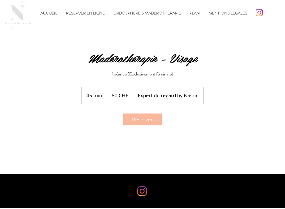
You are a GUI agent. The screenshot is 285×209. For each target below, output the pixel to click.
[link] (142, 119)
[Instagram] (259, 12)
